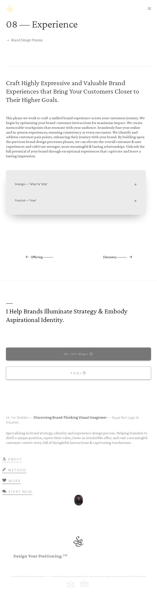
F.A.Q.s (78, 372)
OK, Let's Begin (78, 353)
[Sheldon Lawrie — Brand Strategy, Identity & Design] (29, 8)
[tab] (76, 184)
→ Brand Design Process (24, 40)
